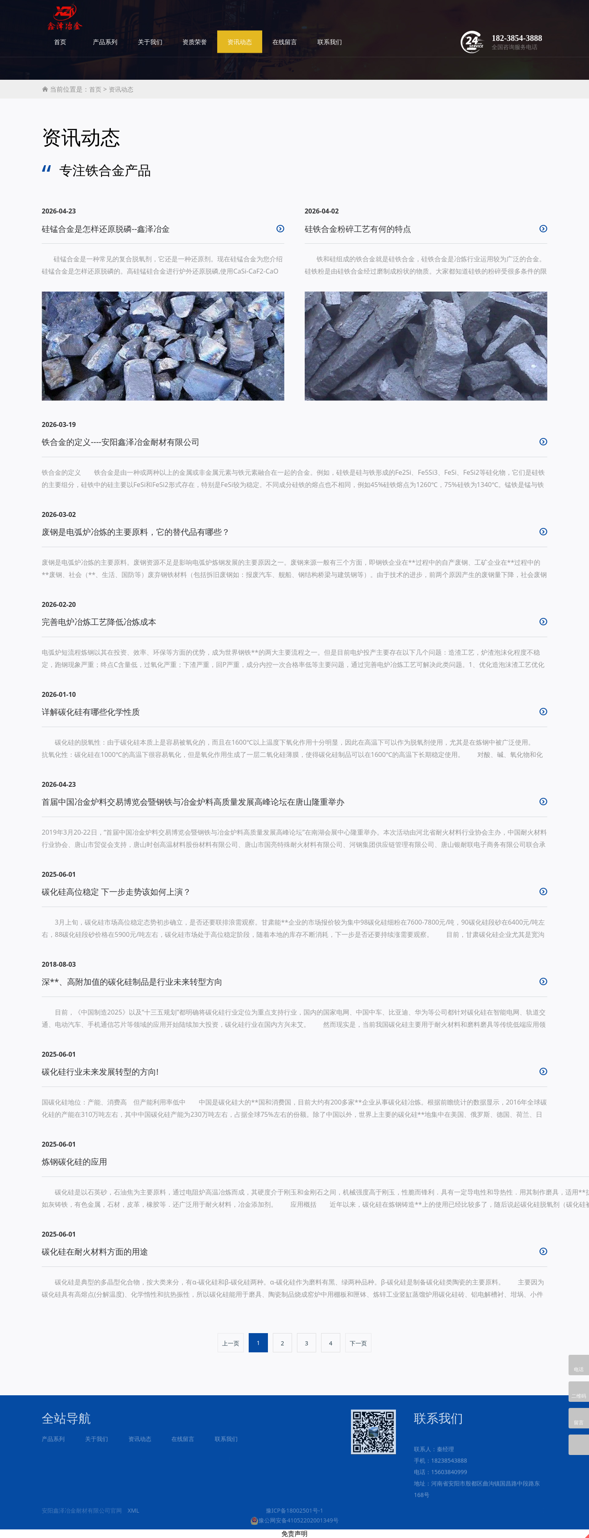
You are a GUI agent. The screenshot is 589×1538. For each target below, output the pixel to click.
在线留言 (378, 20)
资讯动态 (333, 20)
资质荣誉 (288, 20)
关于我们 (243, 20)
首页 (153, 20)
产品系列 (198, 20)
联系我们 (423, 20)
